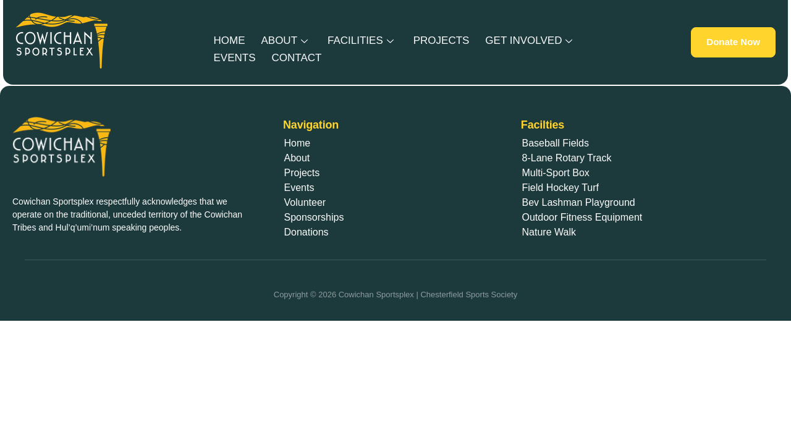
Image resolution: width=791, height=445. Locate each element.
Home (227, 40)
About (279, 40)
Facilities (351, 40)
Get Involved (512, 40)
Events (233, 56)
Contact (291, 56)
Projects (428, 40)
